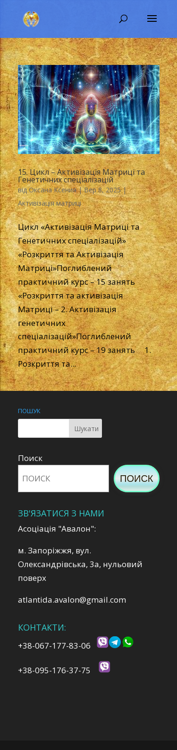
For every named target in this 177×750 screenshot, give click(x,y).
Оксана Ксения (52, 189)
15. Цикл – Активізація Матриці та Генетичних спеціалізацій (81, 176)
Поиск (30, 457)
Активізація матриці (49, 203)
